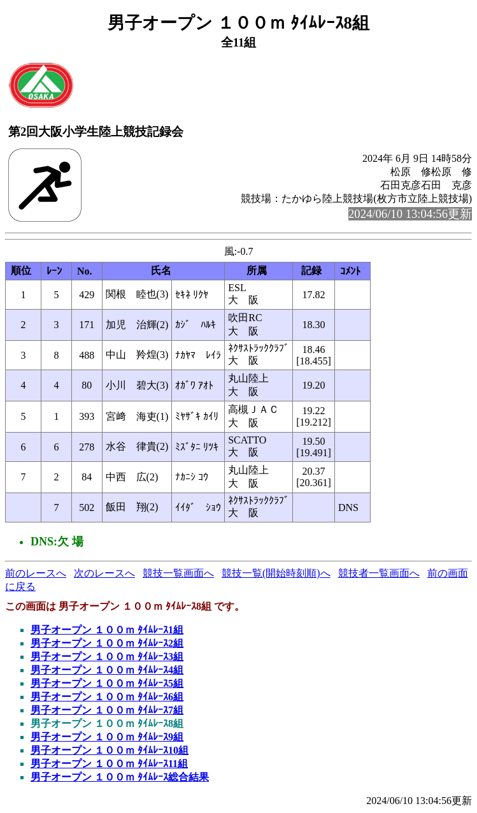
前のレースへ (35, 573)
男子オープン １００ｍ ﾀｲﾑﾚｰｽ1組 (107, 629)
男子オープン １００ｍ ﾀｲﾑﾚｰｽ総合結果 (120, 777)
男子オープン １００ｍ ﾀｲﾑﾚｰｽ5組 (107, 683)
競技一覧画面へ (178, 573)
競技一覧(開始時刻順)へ (276, 573)
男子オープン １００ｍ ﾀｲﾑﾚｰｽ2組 (107, 643)
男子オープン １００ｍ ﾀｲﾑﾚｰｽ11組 (109, 763)
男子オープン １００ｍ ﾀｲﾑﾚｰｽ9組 (107, 736)
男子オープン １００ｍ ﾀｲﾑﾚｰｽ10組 (110, 750)
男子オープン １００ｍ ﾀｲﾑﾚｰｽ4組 (107, 670)
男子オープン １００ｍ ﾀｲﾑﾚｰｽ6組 (107, 696)
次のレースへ (104, 573)
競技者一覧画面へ (379, 573)
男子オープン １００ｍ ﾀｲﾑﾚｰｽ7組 (107, 710)
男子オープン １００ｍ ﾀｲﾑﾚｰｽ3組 (107, 656)
